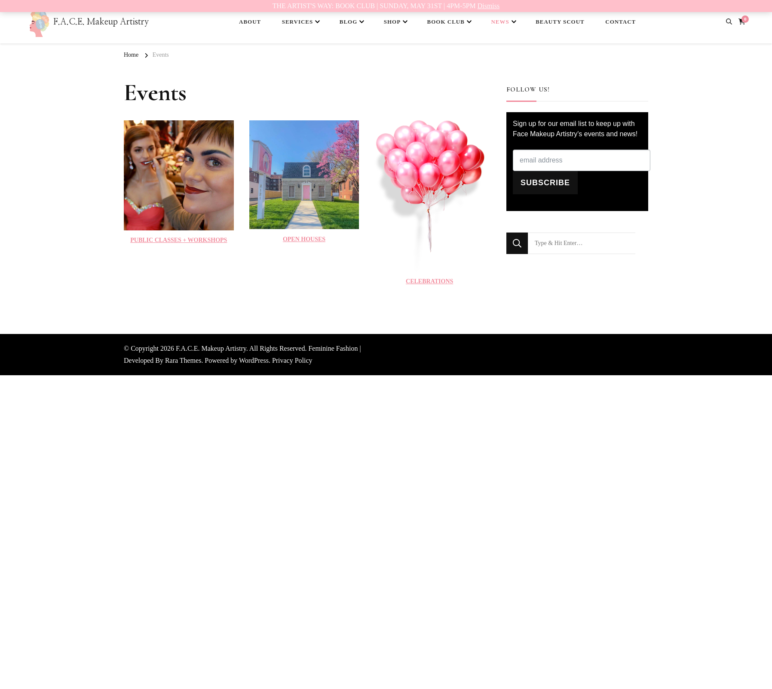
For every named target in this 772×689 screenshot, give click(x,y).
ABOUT (250, 21)
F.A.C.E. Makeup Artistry (101, 22)
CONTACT (620, 21)
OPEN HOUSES (304, 239)
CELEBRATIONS (429, 281)
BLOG (349, 21)
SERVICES (297, 21)
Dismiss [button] (489, 5)
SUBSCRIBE (545, 182)
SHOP (392, 21)
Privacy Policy (292, 360)
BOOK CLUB (446, 21)
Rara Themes (183, 360)
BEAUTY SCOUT (560, 21)
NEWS (500, 21)
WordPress (254, 360)
